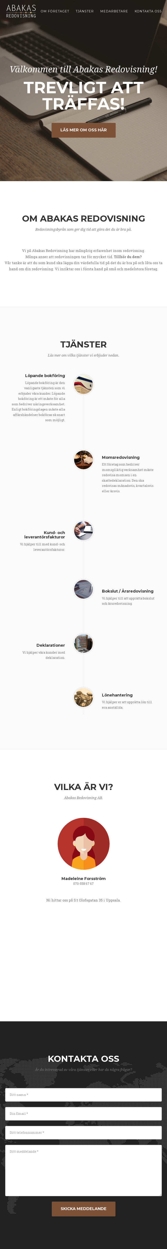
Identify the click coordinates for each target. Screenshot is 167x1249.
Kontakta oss (148, 14)
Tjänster (85, 14)
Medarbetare (114, 14)
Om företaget (55, 14)
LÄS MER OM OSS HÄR (83, 130)
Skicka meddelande (84, 1208)
